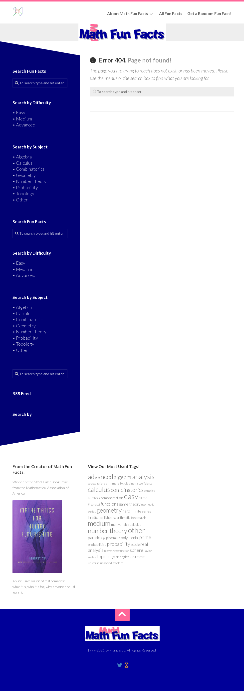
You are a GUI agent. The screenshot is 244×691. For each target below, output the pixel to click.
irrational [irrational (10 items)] (95, 517)
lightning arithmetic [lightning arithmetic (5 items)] (117, 518)
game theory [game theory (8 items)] (129, 504)
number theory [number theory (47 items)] (107, 530)
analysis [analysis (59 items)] (143, 477)
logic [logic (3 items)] (134, 517)
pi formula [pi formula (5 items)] (113, 538)
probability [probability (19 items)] (118, 544)
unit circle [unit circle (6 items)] (137, 557)
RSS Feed (21, 393)
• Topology (23, 193)
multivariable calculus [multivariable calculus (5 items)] (126, 525)
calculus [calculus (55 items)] (99, 489)
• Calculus (22, 163)
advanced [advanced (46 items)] (100, 476)
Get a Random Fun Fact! (209, 13)
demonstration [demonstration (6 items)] (112, 498)
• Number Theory (29, 181)
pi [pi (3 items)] (104, 538)
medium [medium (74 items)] (99, 523)
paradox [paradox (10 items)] (95, 537)
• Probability (25, 187)
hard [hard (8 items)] (126, 511)
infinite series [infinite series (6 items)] (141, 511)
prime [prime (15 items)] (145, 537)
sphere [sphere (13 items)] (136, 550)
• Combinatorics (28, 169)
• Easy (18, 112)
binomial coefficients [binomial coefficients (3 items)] (140, 483)
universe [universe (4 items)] (93, 563)
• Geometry (24, 175)
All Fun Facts (170, 13)
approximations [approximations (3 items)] (96, 483)
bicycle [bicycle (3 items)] (124, 483)
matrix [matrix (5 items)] (141, 518)
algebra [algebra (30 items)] (122, 477)
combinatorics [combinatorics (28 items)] (127, 489)
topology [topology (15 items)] (106, 556)
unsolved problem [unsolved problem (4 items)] (111, 563)
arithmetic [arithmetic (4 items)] (112, 483)
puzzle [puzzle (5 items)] (135, 545)
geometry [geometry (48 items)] (109, 510)
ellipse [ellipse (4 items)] (143, 498)
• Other (20, 199)
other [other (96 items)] (136, 530)
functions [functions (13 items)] (109, 504)
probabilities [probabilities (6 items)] (97, 544)
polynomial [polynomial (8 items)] (130, 537)
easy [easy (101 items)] (131, 496)
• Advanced (23, 124)
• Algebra (22, 156)
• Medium (22, 118)
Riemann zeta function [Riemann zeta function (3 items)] (116, 550)
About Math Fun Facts (127, 13)
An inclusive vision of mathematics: (38, 581)
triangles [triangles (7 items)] (123, 557)
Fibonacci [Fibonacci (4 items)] (94, 504)
